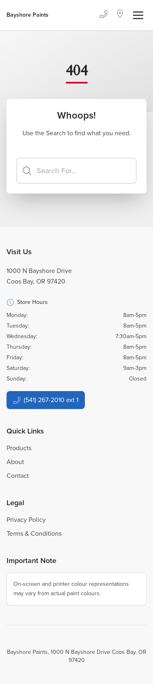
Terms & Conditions (34, 533)
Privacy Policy (26, 519)
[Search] (76, 171)
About (15, 461)
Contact (18, 475)
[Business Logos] (28, 15)
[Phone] (103, 15)
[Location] (120, 15)
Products (19, 448)
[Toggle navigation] (138, 15)
